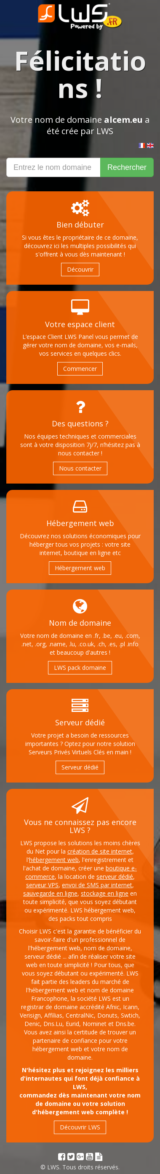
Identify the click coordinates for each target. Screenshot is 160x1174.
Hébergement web (80, 568)
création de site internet (99, 851)
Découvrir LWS (80, 1127)
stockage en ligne (104, 893)
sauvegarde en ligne (50, 893)
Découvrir (80, 269)
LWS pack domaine (80, 668)
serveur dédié (114, 876)
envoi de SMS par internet (97, 885)
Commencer (80, 369)
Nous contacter (80, 468)
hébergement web (54, 860)
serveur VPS (42, 885)
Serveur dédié (80, 767)
